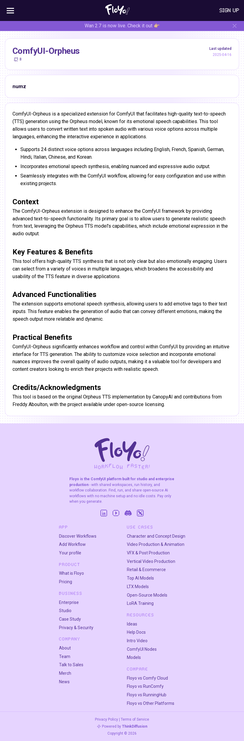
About (65, 648)
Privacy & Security (76, 627)
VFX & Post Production (148, 552)
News (64, 681)
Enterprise (69, 602)
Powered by (124, 726)
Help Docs (136, 632)
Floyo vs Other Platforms (150, 703)
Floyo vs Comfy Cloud (147, 678)
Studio (65, 610)
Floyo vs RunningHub (146, 694)
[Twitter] (140, 513)
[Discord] (128, 513)
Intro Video (137, 640)
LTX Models (138, 586)
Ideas (132, 624)
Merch (65, 673)
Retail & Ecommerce (146, 569)
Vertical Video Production (151, 561)
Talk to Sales (71, 664)
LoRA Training (140, 603)
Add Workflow (72, 544)
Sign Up (229, 10)
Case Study (70, 619)
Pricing (65, 581)
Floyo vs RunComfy (145, 686)
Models (134, 657)
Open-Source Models (147, 595)
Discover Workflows (77, 536)
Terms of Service (135, 719)
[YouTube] (116, 513)
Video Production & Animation (155, 544)
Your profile (70, 552)
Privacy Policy (106, 719)
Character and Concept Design (156, 536)
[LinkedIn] (103, 513)
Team (64, 656)
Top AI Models (140, 578)
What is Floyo (71, 573)
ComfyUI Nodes (142, 649)
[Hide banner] (234, 25)
